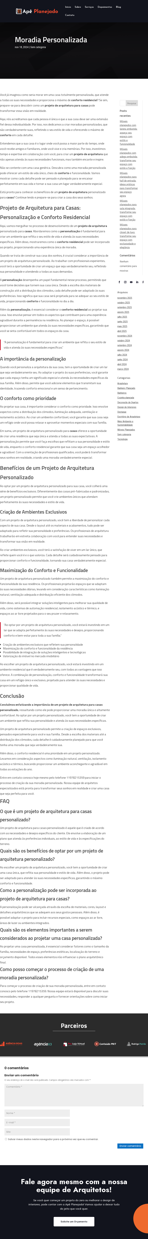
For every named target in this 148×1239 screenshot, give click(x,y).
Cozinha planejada (125, 397)
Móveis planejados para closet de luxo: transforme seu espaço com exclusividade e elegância (128, 236)
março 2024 (123, 369)
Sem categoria (38, 47)
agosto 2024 (123, 350)
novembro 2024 (124, 335)
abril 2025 (122, 331)
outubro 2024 (123, 340)
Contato (69, 15)
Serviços (89, 7)
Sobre (78, 7)
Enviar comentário (130, 1145)
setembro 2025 (124, 307)
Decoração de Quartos (127, 402)
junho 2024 (122, 359)
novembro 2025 (124, 297)
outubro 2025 (123, 302)
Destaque (121, 412)
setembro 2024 (124, 345)
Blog (118, 7)
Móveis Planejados (126, 429)
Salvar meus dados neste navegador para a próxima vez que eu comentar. (53, 1139)
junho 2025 (122, 321)
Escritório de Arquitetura (128, 416)
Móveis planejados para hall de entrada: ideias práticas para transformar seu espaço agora (129, 184)
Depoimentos (105, 7)
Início (68, 7)
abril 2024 (122, 364)
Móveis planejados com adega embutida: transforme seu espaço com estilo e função (128, 158)
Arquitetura (122, 383)
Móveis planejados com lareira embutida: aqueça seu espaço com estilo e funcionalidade (128, 132)
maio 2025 (122, 326)
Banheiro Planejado (126, 388)
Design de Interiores (126, 407)
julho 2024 (122, 354)
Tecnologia (122, 439)
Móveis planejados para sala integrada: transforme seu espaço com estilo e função (128, 210)
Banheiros (121, 393)
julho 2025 (122, 316)
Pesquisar (131, 103)
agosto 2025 (123, 312)
